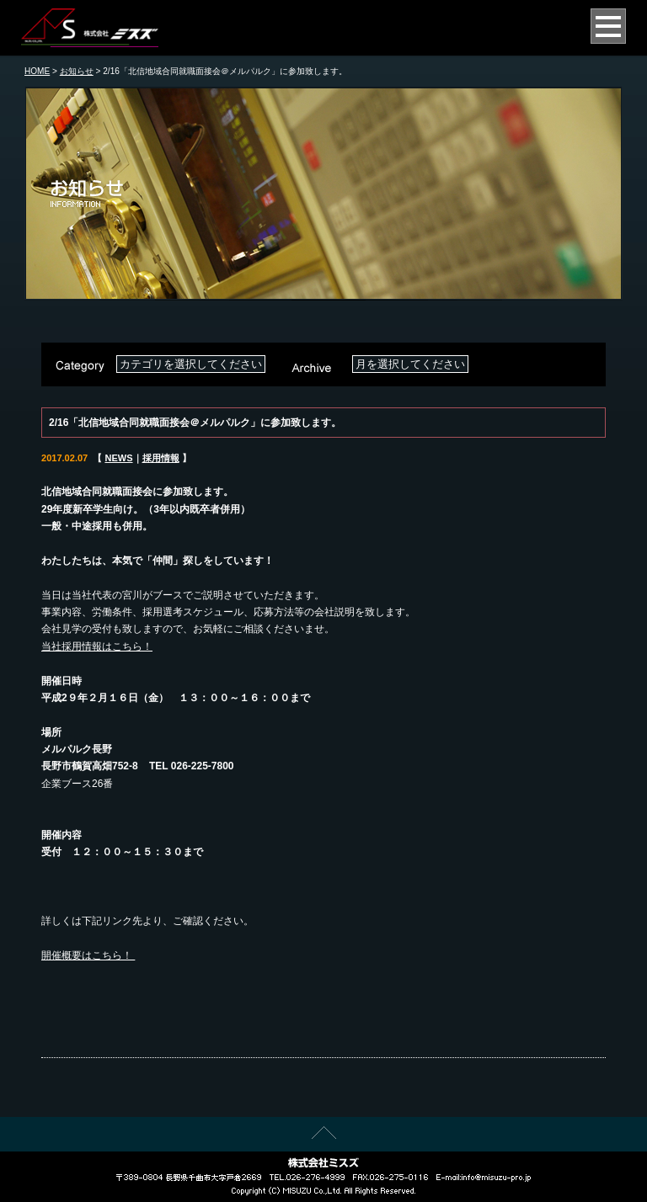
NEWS (118, 458)
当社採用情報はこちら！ (96, 646)
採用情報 (160, 458)
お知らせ (77, 71)
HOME (37, 71)
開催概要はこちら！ (88, 955)
